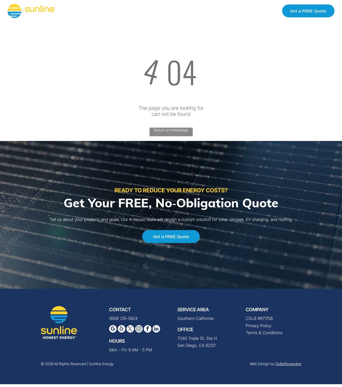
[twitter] (130, 332)
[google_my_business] (113, 332)
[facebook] (147, 332)
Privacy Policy (258, 328)
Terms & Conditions (264, 335)
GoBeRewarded (288, 366)
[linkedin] (156, 332)
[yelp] (121, 332)
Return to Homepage (171, 133)
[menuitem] (82, 11)
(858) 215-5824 (258, 12)
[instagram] (139, 332)
